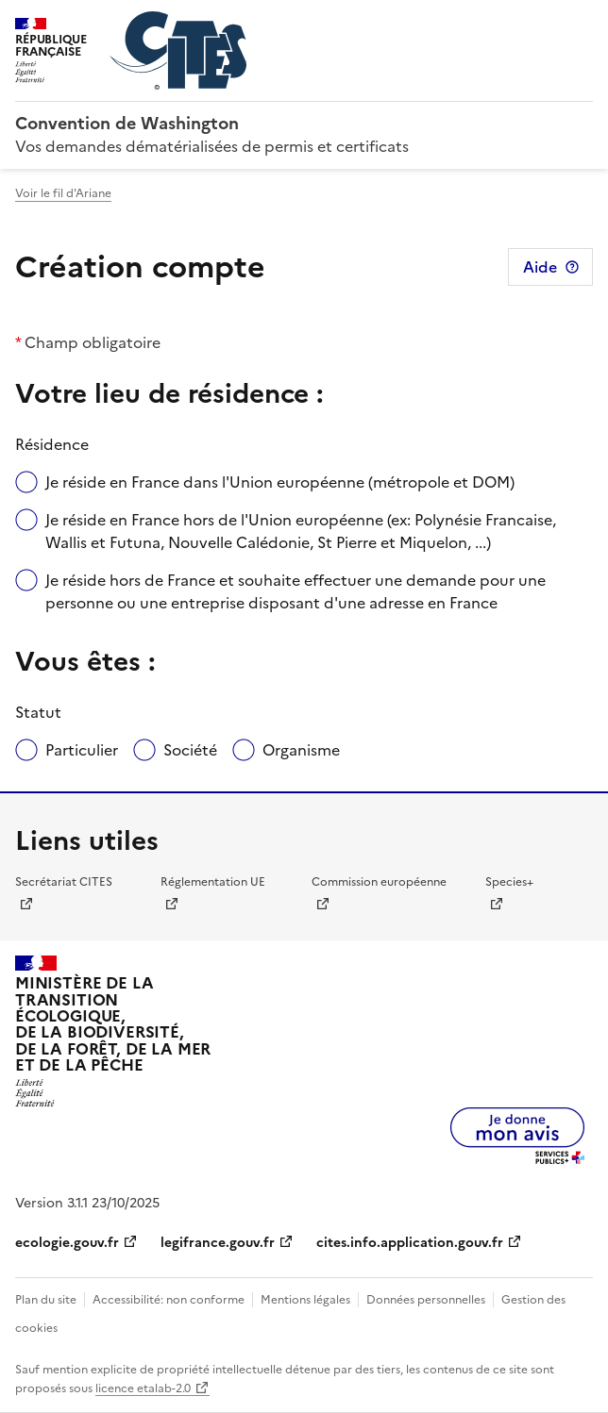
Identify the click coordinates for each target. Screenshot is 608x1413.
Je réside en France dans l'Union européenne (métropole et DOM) (280, 482)
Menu (581, 23)
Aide (540, 267)
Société (190, 750)
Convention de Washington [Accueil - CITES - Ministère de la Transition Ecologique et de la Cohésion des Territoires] (127, 123)
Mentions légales (305, 1299)
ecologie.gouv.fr (67, 1243)
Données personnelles (425, 1299)
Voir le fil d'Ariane (63, 193)
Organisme (301, 750)
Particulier (81, 750)
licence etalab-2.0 (143, 1388)
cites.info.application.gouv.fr (409, 1243)
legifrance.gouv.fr (217, 1243)
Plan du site (45, 1299)
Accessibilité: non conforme (169, 1299)
